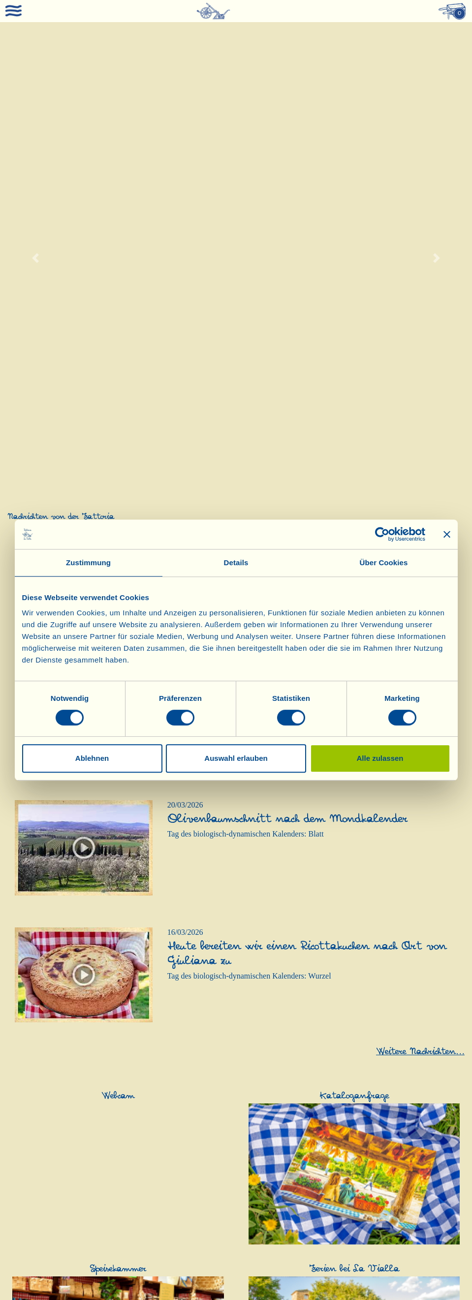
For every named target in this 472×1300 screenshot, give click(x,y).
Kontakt (20, 1047)
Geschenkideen (269, 1141)
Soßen (175, 1210)
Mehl (173, 1190)
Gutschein (418, 1224)
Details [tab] (236, 562)
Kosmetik (417, 1141)
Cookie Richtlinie (236, 1283)
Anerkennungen (33, 1038)
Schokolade (183, 1244)
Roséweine (182, 1028)
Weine (176, 998)
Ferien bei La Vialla (39, 1097)
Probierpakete (265, 1170)
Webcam (21, 1087)
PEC (372, 1276)
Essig (409, 1008)
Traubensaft (262, 1245)
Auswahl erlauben (235, 758)
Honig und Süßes (192, 1234)
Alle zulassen (379, 758)
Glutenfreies (184, 1200)
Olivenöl (258, 998)
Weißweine (183, 1057)
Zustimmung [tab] (88, 562)
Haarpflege (418, 1170)
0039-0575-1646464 (136, 1291)
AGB (388, 1276)
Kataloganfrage (32, 1126)
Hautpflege (418, 1151)
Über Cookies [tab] (384, 562)
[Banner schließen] (446, 534)
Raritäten (179, 1018)
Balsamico (418, 998)
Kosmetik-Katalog (37, 1028)
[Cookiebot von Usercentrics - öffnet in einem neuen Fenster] (382, 534)
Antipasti (179, 1160)
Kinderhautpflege (428, 1160)
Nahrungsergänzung (42, 1224)
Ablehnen (92, 758)
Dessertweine (186, 1097)
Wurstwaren (184, 1170)
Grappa (177, 1106)
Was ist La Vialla (35, 1008)
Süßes (175, 1224)
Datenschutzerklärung (428, 1276)
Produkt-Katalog (34, 1018)
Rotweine (180, 1008)
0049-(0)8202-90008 (193, 1291)
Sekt (172, 1067)
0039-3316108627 (348, 1291)
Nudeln (177, 1180)
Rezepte (20, 1057)
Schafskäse (26, 1141)
